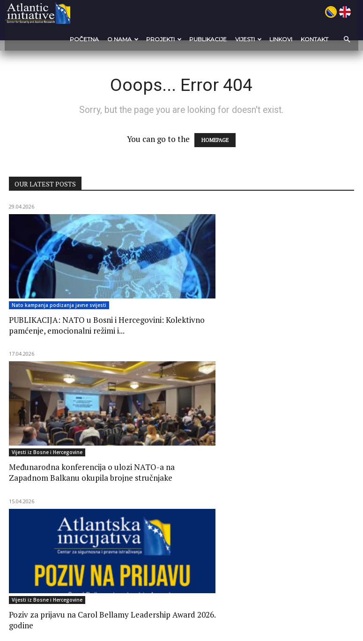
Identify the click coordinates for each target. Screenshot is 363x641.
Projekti (164, 39)
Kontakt (314, 39)
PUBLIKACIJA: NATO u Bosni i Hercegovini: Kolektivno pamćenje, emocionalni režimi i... (61, 336)
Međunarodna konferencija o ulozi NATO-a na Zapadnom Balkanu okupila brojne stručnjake (180, 336)
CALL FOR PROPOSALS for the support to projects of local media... (56, 498)
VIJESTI (248, 39)
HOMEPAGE (215, 141)
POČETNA (84, 39)
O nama (123, 39)
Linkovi (280, 39)
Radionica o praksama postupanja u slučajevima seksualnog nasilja (293, 498)
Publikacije (208, 39)
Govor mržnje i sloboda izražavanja (169, 492)
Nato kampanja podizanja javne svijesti (58, 306)
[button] (344, 39)
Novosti (20, 473)
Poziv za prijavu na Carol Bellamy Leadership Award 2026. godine (296, 331)
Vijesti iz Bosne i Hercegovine (166, 306)
